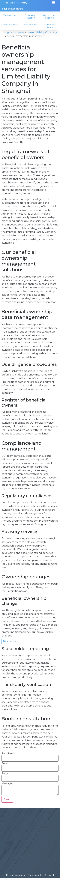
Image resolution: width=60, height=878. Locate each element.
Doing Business (10, 24)
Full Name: (8, 753)
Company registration (50, 26)
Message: (7, 783)
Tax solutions (10, 15)
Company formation (30, 16)
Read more (9, 641)
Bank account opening (50, 16)
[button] (53, 3)
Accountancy (30, 24)
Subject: (6, 773)
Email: (5, 763)
